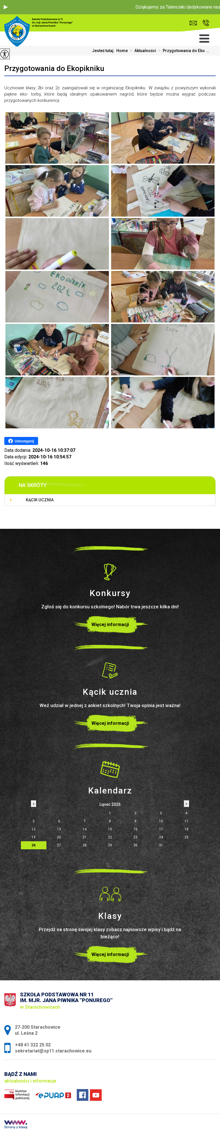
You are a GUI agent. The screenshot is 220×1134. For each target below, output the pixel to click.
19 (34, 837)
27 (59, 845)
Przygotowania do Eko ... (182, 51)
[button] (5, 7)
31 (161, 845)
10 (161, 821)
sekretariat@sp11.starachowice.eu (193, 23)
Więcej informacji (110, 624)
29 (110, 845)
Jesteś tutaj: (104, 51)
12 (34, 829)
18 (186, 829)
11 (186, 821)
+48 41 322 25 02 (206, 22)
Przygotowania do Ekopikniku (54, 68)
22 (110, 837)
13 (59, 829)
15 (110, 829)
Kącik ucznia (40, 500)
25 (186, 837)
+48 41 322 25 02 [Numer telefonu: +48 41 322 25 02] (33, 1045)
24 (161, 837)
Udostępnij (21, 441)
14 (84, 829)
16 (135, 829)
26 (34, 845)
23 (135, 837)
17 (161, 829)
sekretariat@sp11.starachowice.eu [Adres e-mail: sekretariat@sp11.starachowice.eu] (53, 1051)
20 (59, 837)
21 (84, 837)
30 (135, 845)
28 (84, 845)
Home (122, 51)
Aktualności (142, 51)
